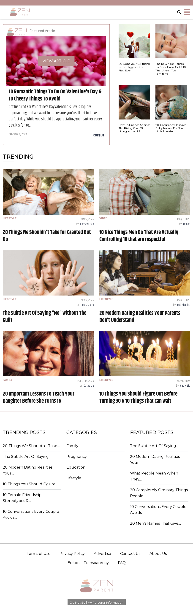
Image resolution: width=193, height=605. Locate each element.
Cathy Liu (98, 135)
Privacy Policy (72, 553)
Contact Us (130, 553)
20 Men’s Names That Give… (155, 523)
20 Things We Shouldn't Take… (31, 446)
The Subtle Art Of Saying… (27, 456)
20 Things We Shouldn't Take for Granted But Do (47, 236)
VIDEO (103, 218)
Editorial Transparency (88, 563)
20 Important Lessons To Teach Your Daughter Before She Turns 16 (38, 397)
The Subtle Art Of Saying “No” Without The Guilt (44, 316)
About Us (158, 553)
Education (75, 467)
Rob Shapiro (87, 304)
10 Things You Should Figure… (30, 484)
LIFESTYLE (9, 218)
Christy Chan (87, 224)
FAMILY (7, 380)
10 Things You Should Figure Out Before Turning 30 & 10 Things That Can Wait (138, 397)
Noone (186, 224)
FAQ (122, 563)
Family (72, 446)
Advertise (102, 553)
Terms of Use (38, 553)
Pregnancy (76, 456)
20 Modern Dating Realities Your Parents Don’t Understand (139, 316)
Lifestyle (73, 478)
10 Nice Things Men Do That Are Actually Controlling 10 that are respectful (138, 236)
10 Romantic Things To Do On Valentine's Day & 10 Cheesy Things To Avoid (55, 95)
